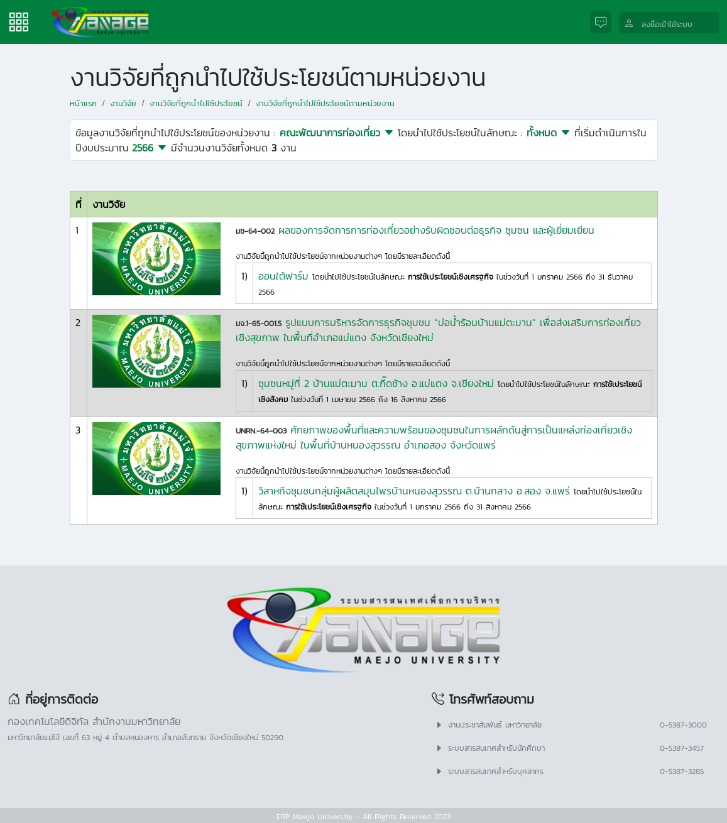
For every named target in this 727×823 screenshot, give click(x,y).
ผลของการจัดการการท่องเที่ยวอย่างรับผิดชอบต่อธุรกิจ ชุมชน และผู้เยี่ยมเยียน (436, 229)
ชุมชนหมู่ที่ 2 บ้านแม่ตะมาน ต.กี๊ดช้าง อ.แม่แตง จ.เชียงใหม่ (376, 383)
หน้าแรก (83, 103)
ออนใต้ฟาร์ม (283, 275)
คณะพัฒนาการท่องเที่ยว (337, 132)
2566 (149, 147)
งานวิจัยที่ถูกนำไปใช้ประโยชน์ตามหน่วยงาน (325, 103)
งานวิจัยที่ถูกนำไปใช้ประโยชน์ (196, 103)
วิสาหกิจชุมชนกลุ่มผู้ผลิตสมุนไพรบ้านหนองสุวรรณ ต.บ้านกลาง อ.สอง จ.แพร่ (414, 490)
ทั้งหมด (549, 132)
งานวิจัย (123, 103)
